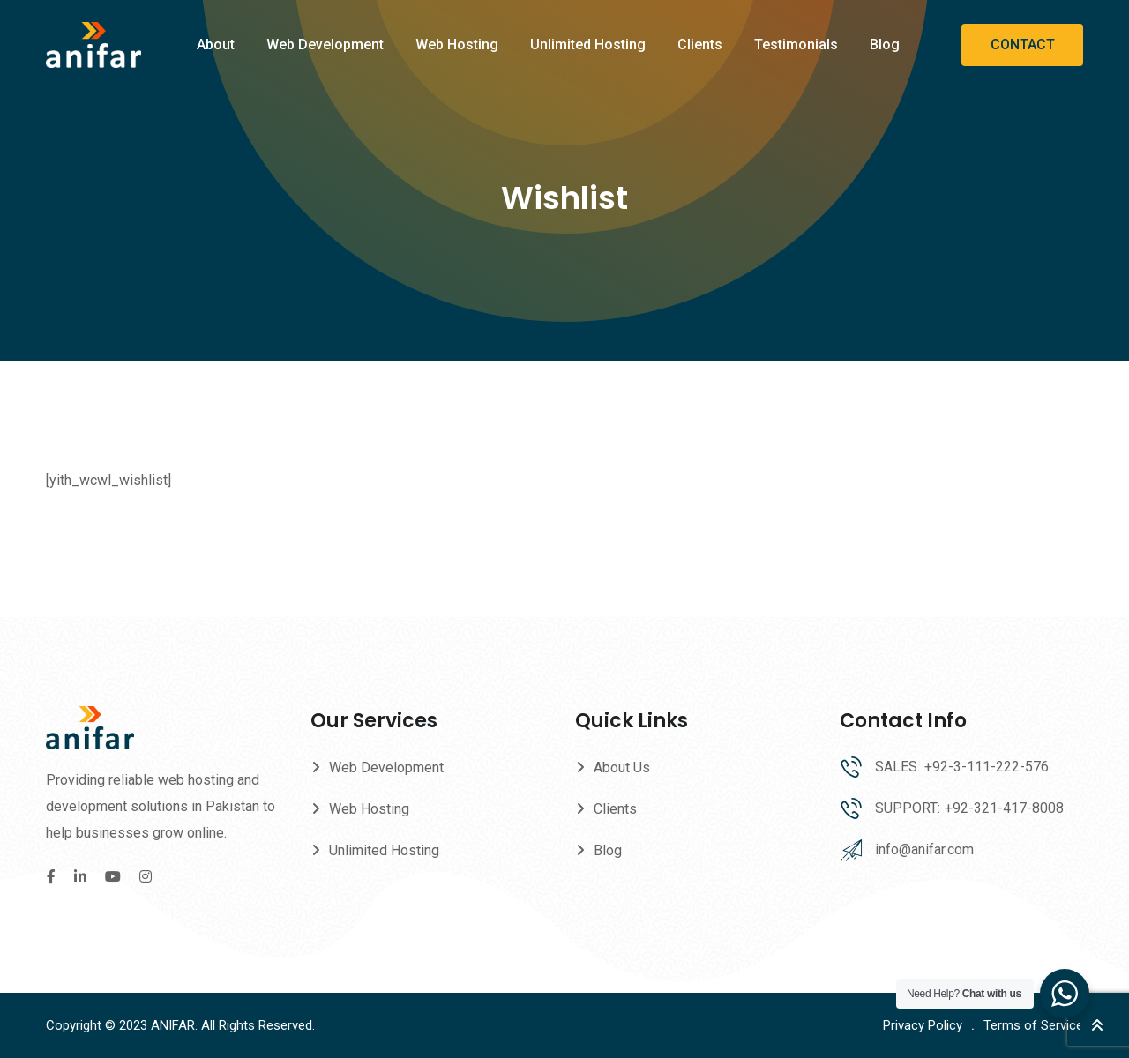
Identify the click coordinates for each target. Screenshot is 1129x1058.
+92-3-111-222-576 (986, 766)
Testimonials (796, 44)
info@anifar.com (924, 849)
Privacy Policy (922, 1025)
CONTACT (1023, 44)
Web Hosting (456, 44)
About (216, 44)
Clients (699, 44)
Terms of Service (1033, 1025)
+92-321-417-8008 (1004, 808)
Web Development (325, 44)
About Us (622, 767)
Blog (885, 44)
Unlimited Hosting (588, 44)
